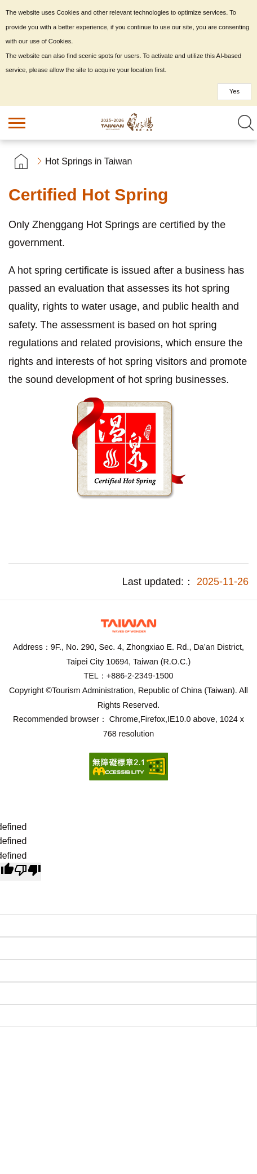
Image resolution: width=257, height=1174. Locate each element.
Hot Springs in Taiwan (88, 161)
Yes (234, 91)
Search (245, 122)
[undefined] (27, 872)
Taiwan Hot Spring (128, 123)
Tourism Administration (128, 626)
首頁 (21, 161)
